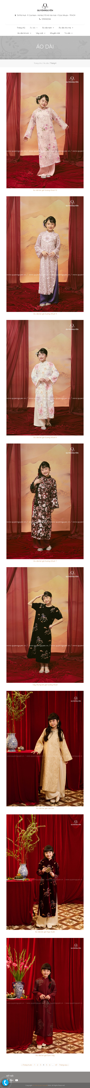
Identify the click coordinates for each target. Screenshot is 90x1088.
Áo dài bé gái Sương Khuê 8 (45, 437)
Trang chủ (21, 28)
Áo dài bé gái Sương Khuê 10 (45, 190)
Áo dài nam (47, 28)
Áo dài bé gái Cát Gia (45, 808)
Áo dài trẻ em (23, 33)
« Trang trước (27, 1065)
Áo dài (32, 28)
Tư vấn (67, 33)
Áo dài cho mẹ (65, 28)
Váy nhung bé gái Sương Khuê (45, 685)
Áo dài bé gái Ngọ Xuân (45, 932)
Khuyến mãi (55, 33)
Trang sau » (63, 1065)
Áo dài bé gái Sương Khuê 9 (45, 314)
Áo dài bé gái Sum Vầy (45, 1055)
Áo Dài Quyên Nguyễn (40, 1085)
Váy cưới (39, 33)
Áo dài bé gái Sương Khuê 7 (45, 561)
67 (56, 1065)
